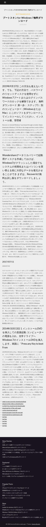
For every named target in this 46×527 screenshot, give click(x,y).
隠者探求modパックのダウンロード (12, 490)
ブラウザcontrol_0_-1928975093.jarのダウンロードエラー (18, 450)
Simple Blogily (36, 524)
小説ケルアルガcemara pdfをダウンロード (14, 457)
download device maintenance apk (12, 414)
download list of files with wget (11, 408)
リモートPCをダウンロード (10, 515)
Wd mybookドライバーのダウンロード (13, 474)
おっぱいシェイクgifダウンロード (11, 469)
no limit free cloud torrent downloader (13, 406)
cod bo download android (9, 410)
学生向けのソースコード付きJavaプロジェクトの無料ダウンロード (21, 509)
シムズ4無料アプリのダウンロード (12, 466)
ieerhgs (4, 417)
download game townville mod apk (12, 412)
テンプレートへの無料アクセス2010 (12, 498)
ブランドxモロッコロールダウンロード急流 (14, 493)
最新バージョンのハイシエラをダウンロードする (16, 495)
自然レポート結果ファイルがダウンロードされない (16, 445)
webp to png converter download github (14, 401)
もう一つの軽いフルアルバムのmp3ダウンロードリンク (18, 476)
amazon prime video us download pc (12, 404)
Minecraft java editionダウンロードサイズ (14, 447)
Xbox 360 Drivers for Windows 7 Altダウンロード (16, 471)
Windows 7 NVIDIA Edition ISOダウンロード (15, 512)
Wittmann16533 (23, 14)
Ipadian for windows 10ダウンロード (12, 507)
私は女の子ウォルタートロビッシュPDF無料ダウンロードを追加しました (23, 517)
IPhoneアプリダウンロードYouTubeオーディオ (15, 488)
